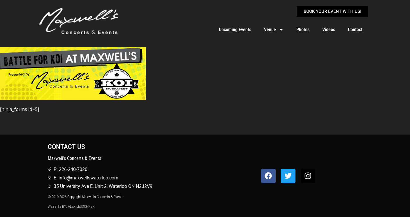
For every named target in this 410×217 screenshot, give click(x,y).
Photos (302, 29)
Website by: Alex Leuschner (71, 206)
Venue (274, 29)
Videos (328, 29)
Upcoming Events (235, 29)
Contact (355, 29)
